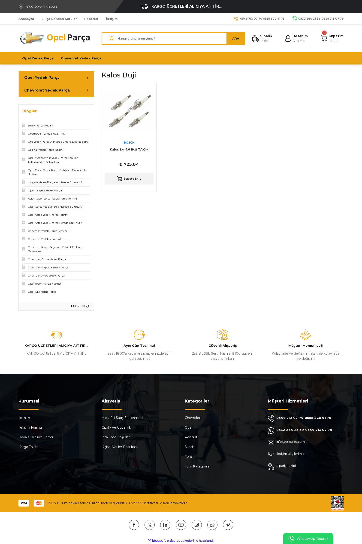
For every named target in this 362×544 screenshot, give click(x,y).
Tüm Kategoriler (198, 466)
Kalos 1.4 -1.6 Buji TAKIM (129, 149)
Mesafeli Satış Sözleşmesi (122, 418)
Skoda (190, 447)
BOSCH (129, 142)
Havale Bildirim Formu (36, 437)
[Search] (173, 38)
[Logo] (54, 38)
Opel (188, 427)
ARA (234, 38)
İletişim (24, 418)
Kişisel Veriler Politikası (119, 447)
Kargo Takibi (28, 447)
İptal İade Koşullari (116, 437)
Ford (188, 457)
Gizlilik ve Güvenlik (116, 427)
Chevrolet (192, 418)
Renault (191, 437)
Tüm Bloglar (81, 306)
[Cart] (332, 38)
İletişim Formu (30, 427)
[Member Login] (295, 38)
